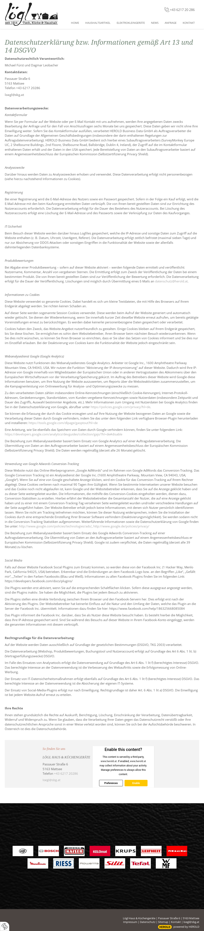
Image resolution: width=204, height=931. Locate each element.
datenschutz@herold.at (171, 281)
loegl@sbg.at (14, 95)
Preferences (111, 783)
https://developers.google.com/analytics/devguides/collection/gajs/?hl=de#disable (63, 434)
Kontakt (176, 922)
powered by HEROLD (186, 927)
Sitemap (163, 922)
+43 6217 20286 (66, 773)
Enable (136, 783)
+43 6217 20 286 (182, 9)
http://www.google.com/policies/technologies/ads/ (55, 526)
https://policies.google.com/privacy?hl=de (120, 407)
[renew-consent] (4, 926)
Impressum (130, 922)
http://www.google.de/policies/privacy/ (121, 526)
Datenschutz (147, 922)
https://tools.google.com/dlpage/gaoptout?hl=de (63, 423)
